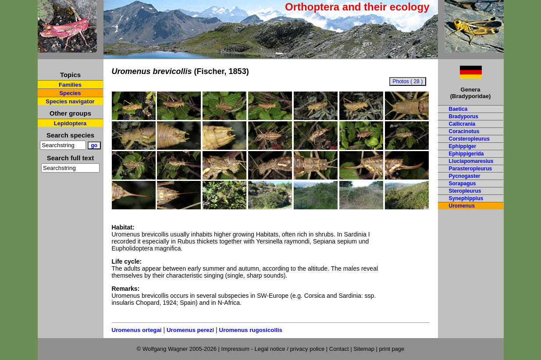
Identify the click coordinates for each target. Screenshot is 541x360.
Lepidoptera (70, 123)
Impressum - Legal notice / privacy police (273, 349)
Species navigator (70, 101)
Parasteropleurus (470, 169)
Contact (339, 349)
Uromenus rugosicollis (250, 330)
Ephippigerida (466, 154)
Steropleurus (465, 191)
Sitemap (363, 349)
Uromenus (462, 206)
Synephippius (466, 198)
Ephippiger (463, 146)
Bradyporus (463, 116)
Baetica (458, 109)
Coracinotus (464, 131)
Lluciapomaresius (471, 161)
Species (70, 93)
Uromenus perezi (190, 330)
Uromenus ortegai (137, 330)
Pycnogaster (464, 176)
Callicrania (462, 124)
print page (391, 349)
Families (70, 84)
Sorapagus (462, 183)
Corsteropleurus (469, 139)
